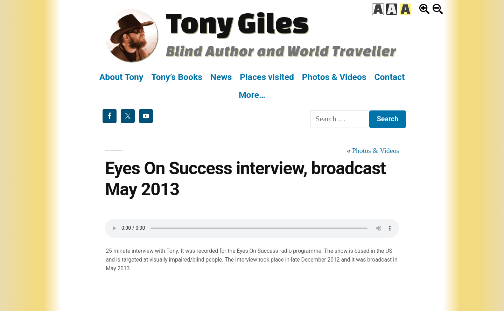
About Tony (121, 77)
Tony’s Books (176, 77)
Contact (389, 77)
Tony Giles (237, 22)
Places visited (267, 77)
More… (252, 95)
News (221, 77)
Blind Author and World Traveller (281, 50)
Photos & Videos (334, 77)
